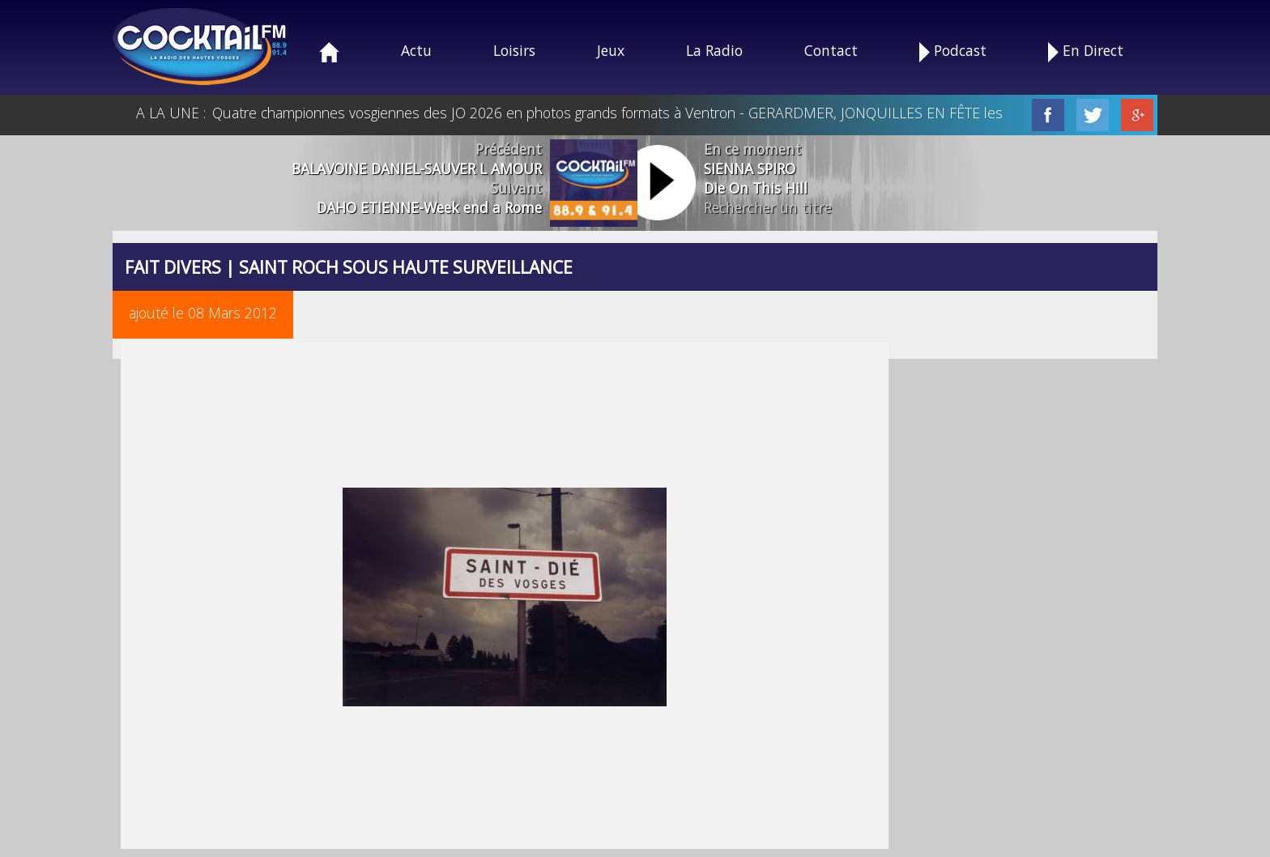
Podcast (953, 51)
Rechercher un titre (768, 207)
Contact (831, 50)
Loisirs (514, 50)
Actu (416, 50)
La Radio (714, 50)
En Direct (1085, 51)
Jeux (610, 50)
